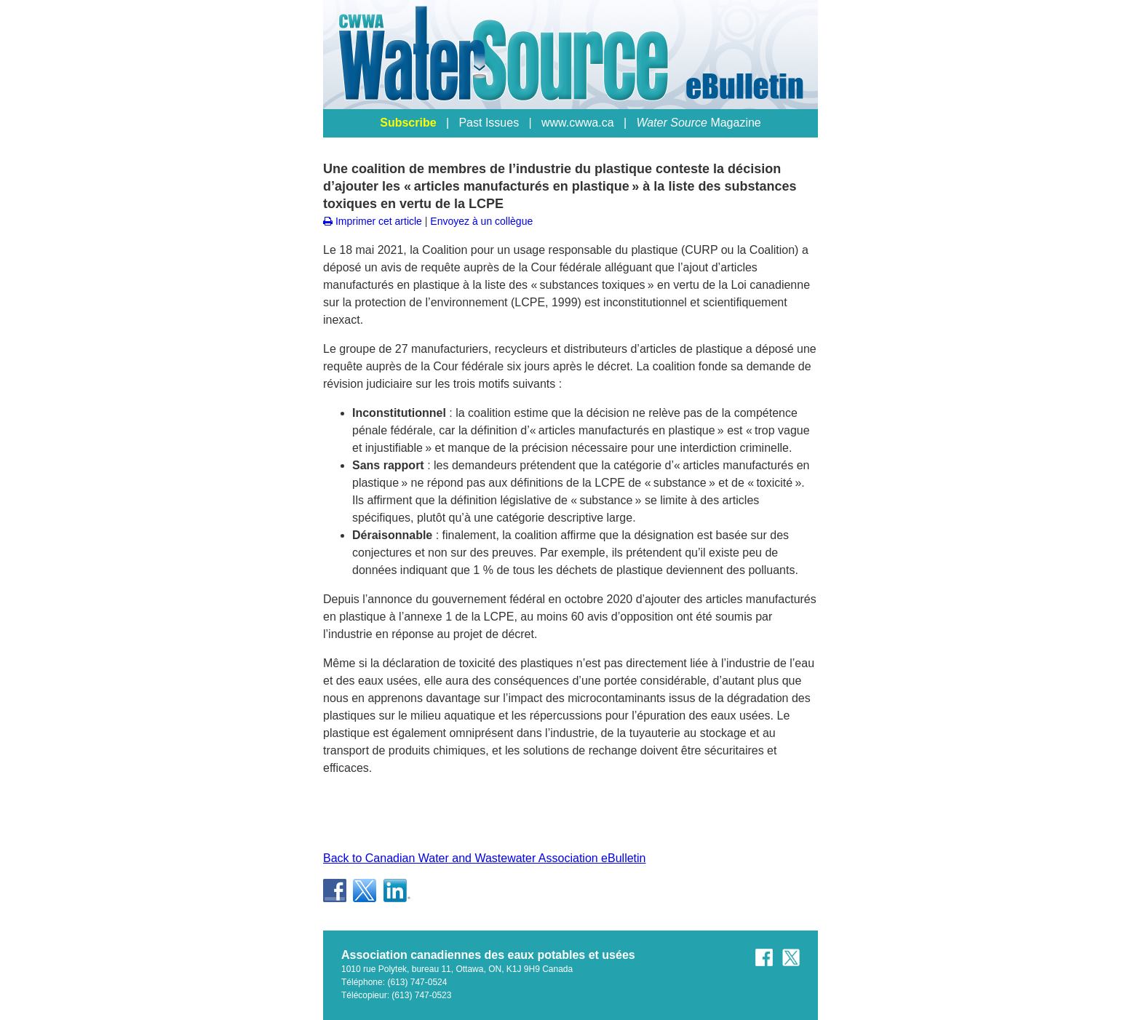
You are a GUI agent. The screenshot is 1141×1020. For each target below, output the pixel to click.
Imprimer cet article (372, 221)
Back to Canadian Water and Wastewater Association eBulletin (484, 858)
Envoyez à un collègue (481, 221)
